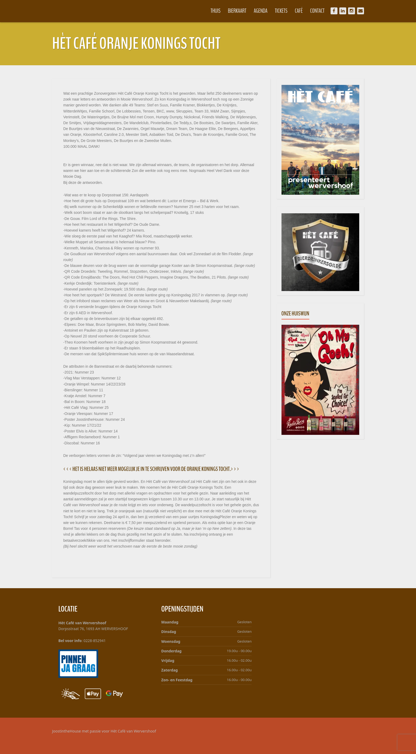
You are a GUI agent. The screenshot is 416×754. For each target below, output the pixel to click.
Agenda (256, 11)
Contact (312, 11)
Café (294, 11)
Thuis (211, 11)
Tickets (276, 11)
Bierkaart (232, 11)
